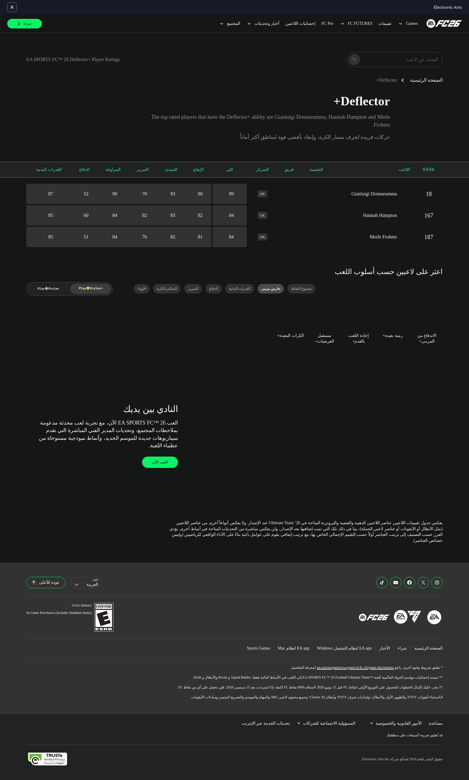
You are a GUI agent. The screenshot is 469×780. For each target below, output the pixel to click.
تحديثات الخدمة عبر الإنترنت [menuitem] (266, 723)
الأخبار (384, 648)
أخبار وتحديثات (263, 23)
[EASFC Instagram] (437, 582)
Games (408, 23)
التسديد (171, 170)
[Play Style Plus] (91, 289)
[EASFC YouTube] (395, 582)
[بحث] (354, 59)
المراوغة (113, 170)
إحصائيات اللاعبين (300, 23)
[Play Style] (48, 289)
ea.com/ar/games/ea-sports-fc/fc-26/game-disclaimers (355, 667)
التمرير (143, 170)
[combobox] (86, 582)
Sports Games (258, 648)
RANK (429, 170)
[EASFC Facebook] (409, 582)
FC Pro (328, 23)
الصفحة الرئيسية (426, 80)
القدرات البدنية (49, 170)
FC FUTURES (356, 23)
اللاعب (404, 170)
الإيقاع (198, 170)
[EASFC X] (423, 582)
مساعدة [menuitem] (436, 723)
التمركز (262, 170)
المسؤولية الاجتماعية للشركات (326, 723)
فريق (289, 170)
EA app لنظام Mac (294, 648)
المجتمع (229, 23)
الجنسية (316, 170)
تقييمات (385, 23)
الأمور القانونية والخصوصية (396, 723)
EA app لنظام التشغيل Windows (344, 648)
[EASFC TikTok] (382, 582)
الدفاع (84, 170)
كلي (229, 170)
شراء (402, 648)
